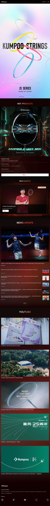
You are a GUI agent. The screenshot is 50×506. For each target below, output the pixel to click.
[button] (1, 47)
